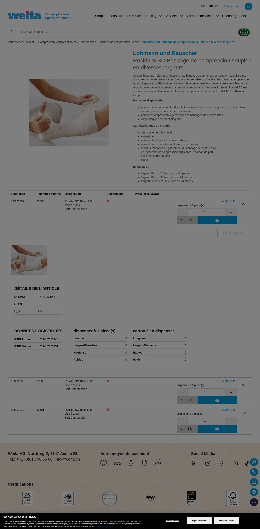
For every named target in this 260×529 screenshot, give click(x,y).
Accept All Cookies (226, 521)
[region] (130, 521)
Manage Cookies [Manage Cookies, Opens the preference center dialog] (172, 521)
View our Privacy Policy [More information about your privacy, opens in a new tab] (104, 526)
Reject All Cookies (199, 521)
